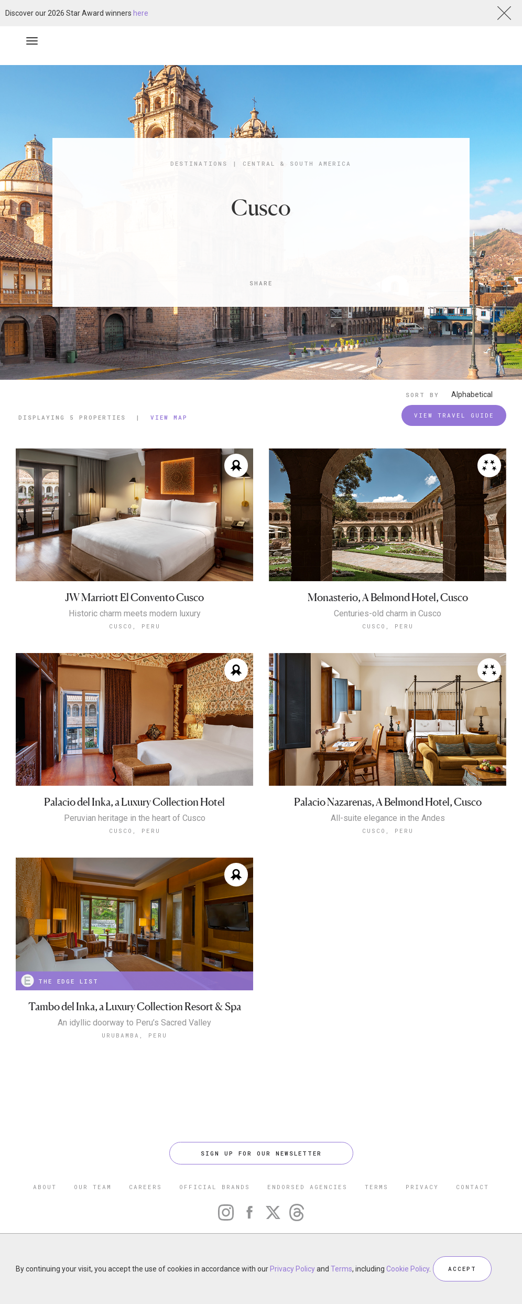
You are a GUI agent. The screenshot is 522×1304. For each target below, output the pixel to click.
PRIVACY (422, 1187)
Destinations (198, 163)
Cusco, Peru (134, 626)
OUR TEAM (93, 1187)
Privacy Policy (292, 1269)
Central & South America (297, 163)
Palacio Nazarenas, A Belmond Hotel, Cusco (388, 802)
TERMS (376, 1187)
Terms (341, 1269)
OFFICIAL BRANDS (214, 1187)
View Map (169, 417)
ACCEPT (462, 1269)
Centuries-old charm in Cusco (387, 614)
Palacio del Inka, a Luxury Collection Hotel (134, 802)
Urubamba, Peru (134, 1035)
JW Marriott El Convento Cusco (134, 598)
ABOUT (45, 1187)
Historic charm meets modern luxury (135, 614)
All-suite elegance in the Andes (388, 818)
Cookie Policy (407, 1269)
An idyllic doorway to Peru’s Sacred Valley (134, 1023)
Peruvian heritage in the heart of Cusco (134, 818)
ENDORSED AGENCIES (307, 1187)
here (140, 13)
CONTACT (472, 1187)
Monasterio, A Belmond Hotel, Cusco (388, 598)
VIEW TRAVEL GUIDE (454, 415)
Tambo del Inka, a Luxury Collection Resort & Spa (134, 1007)
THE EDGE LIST (60, 980)
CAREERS (145, 1187)
